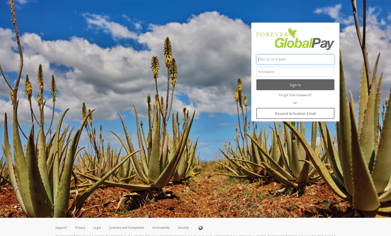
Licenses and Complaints (127, 228)
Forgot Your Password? (295, 95)
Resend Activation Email (295, 113)
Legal (97, 228)
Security (183, 228)
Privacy (80, 228)
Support (61, 228)
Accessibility (161, 228)
